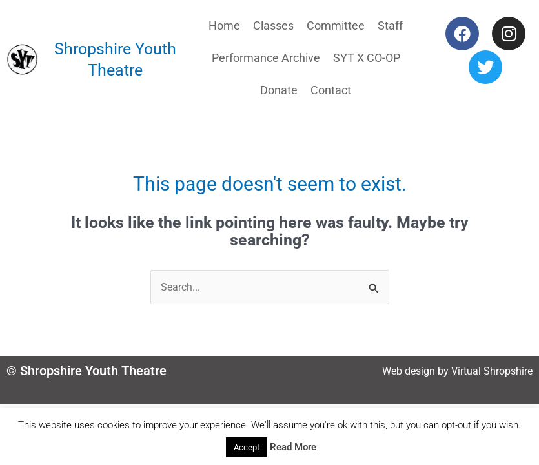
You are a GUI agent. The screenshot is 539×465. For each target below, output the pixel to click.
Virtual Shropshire (492, 371)
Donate (279, 90)
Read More (293, 447)
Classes (273, 25)
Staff (390, 25)
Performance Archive (266, 58)
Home (224, 25)
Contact (330, 90)
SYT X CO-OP (366, 58)
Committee (336, 25)
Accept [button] (246, 447)
